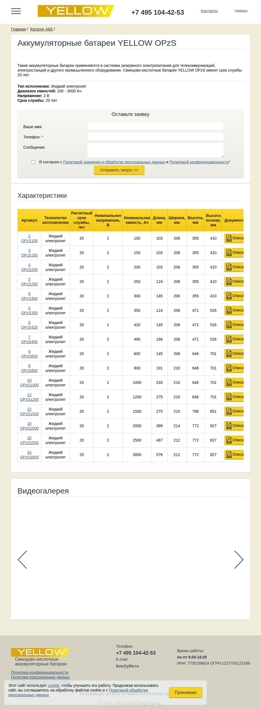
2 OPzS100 (29, 238)
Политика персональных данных (40, 677)
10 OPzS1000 (29, 382)
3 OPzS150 (29, 252)
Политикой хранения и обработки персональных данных (114, 162)
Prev (22, 559)
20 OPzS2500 (29, 440)
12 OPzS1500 (29, 411)
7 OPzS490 (29, 339)
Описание (241, 238)
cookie (53, 685)
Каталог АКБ (41, 29)
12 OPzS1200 (29, 397)
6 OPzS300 (29, 296)
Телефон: (33, 137)
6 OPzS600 (29, 353)
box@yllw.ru (127, 666)
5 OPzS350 (29, 310)
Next (239, 559)
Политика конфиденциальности (40, 672)
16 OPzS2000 (29, 426)
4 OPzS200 (29, 267)
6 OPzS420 (29, 325)
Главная (18, 29)
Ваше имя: (32, 127)
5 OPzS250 (29, 281)
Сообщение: (34, 147)
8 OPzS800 (29, 368)
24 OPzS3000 (29, 454)
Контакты (209, 11)
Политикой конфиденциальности (199, 162)
